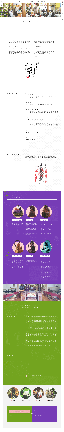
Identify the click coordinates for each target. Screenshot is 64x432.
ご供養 (26, 1)
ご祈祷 (38, 1)
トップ (15, 1)
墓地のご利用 (43, 1)
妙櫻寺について (21, 1)
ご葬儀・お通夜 (32, 1)
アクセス (49, 1)
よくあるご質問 (62, 18)
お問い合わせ (62, 3)
